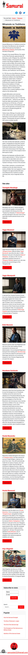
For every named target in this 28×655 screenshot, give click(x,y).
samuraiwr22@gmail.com (17, 652)
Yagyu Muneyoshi (8, 275)
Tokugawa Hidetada (7, 260)
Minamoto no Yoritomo (8, 49)
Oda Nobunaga (21, 351)
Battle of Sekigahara (14, 521)
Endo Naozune (7, 325)
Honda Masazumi (8, 490)
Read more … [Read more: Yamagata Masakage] (7, 222)
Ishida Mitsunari (11, 531)
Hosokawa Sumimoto (10, 371)
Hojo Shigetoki (7, 549)
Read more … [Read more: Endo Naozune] (7, 362)
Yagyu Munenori (8, 230)
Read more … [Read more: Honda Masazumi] (7, 540)
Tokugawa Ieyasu (7, 251)
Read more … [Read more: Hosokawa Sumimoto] (7, 428)
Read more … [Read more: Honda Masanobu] (7, 482)
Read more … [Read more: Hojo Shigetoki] (7, 580)
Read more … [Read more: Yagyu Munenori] (7, 267)
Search (5, 604)
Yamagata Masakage (9, 188)
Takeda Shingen (20, 213)
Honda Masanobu (8, 436)
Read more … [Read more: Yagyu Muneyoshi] (7, 317)
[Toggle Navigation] (3, 13)
